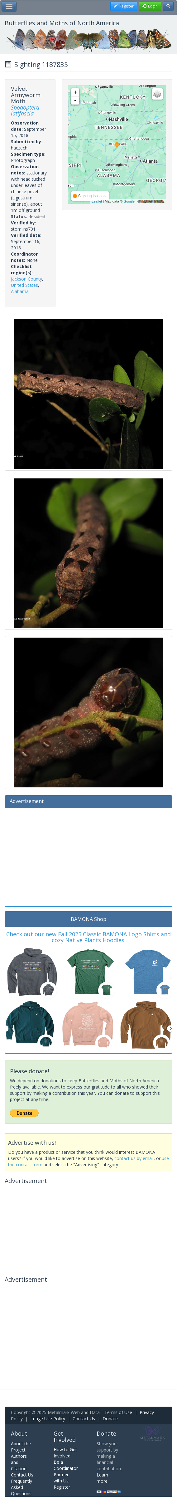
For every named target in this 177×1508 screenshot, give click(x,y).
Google (128, 201)
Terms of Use (118, 1412)
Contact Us (84, 1419)
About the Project (21, 1447)
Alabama (20, 291)
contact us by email (134, 1158)
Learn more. (102, 1478)
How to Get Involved (65, 1453)
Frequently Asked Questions (21, 1487)
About (19, 1433)
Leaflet (97, 201)
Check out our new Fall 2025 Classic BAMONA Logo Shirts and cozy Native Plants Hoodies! (88, 937)
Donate (110, 1419)
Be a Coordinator (66, 1465)
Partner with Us (61, 1477)
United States (24, 285)
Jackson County (26, 279)
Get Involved (65, 1436)
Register (62, 1487)
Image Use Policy (47, 1419)
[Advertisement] (88, 856)
